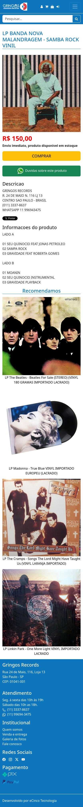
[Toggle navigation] (75, 7)
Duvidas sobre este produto (41, 171)
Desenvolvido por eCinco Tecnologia (29, 800)
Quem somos (12, 729)
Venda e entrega (14, 734)
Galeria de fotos (14, 739)
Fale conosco (12, 744)
